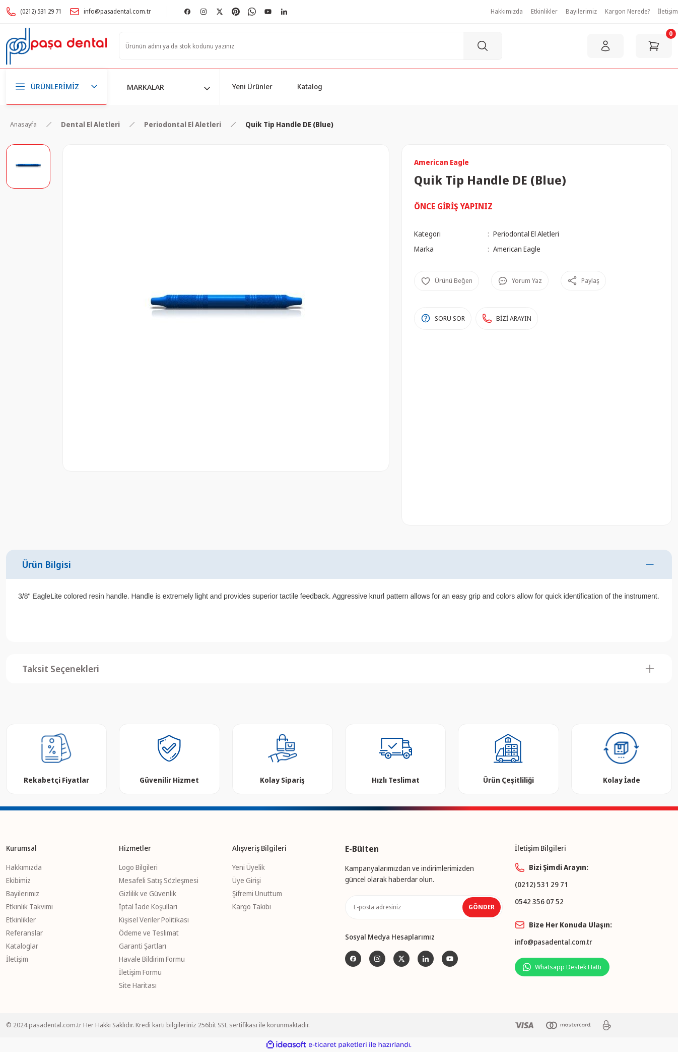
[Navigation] (56, 87)
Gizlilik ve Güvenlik (147, 893)
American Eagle (516, 249)
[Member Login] (605, 46)
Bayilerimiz (22, 893)
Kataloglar (22, 946)
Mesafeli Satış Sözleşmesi (158, 880)
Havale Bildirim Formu (152, 959)
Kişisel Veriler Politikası (154, 919)
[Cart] (654, 46)
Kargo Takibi (251, 906)
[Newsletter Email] (424, 907)
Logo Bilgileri (138, 867)
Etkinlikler (21, 919)
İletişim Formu (140, 972)
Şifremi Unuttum (257, 893)
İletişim (17, 959)
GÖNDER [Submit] (481, 907)
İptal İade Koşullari (148, 906)
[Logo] (56, 46)
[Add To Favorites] (446, 281)
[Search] (310, 46)
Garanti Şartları (142, 946)
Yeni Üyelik (248, 867)
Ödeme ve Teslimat (149, 933)
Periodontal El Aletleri (526, 234)
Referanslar (24, 933)
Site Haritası (138, 985)
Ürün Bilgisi (46, 564)
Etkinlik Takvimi (29, 906)
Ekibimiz (18, 880)
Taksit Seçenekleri (60, 669)
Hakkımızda (24, 867)
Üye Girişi (246, 880)
